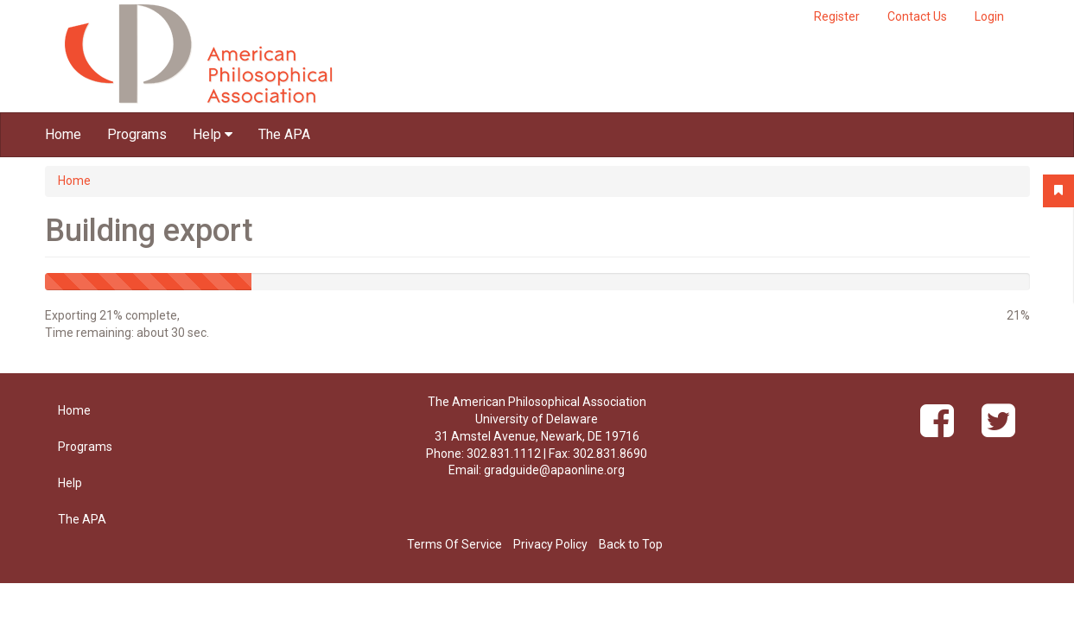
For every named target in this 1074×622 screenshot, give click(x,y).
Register (837, 16)
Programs (137, 134)
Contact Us (917, 16)
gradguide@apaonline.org (554, 470)
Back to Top (631, 544)
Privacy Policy (550, 544)
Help (212, 134)
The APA (284, 134)
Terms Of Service (454, 544)
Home (63, 134)
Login (989, 16)
